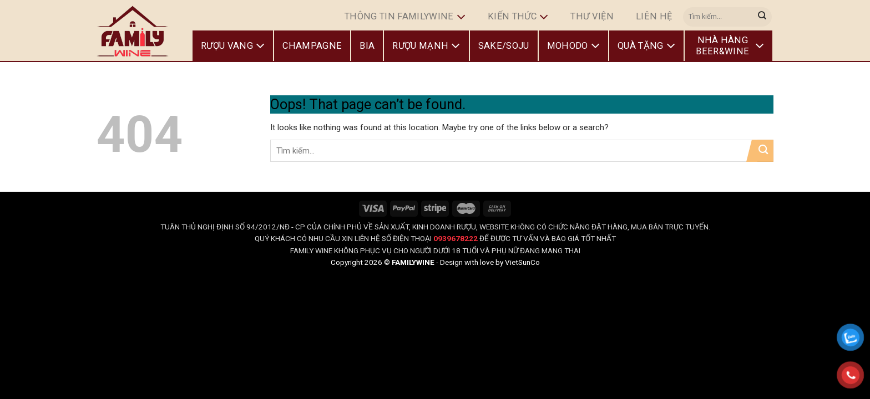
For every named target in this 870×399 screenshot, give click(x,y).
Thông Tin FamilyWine (405, 17)
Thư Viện (592, 16)
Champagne (312, 45)
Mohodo (573, 46)
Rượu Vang (233, 46)
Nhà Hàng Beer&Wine (730, 46)
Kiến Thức (518, 17)
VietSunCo (522, 262)
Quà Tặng (646, 46)
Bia (367, 45)
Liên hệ (654, 16)
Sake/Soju (503, 45)
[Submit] (762, 17)
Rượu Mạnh (426, 46)
